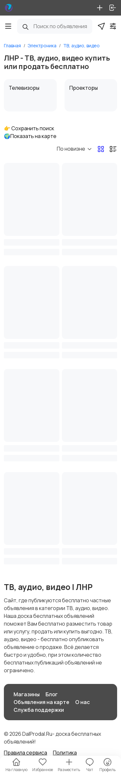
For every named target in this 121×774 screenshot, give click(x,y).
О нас (82, 702)
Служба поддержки (39, 709)
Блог (51, 694)
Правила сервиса (25, 752)
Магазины (27, 694)
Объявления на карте (41, 702)
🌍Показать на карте (30, 136)
